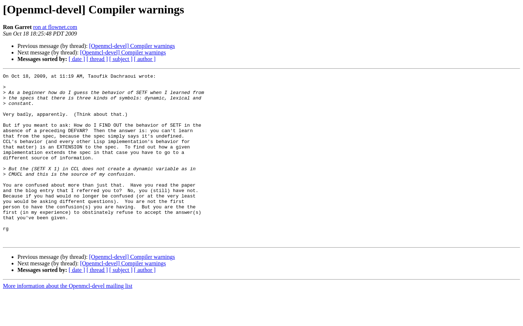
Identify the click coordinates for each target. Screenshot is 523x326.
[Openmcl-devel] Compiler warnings (132, 46)
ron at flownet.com (55, 27)
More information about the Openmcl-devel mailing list (67, 320)
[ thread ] (97, 59)
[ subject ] (121, 59)
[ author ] (145, 59)
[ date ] (77, 59)
